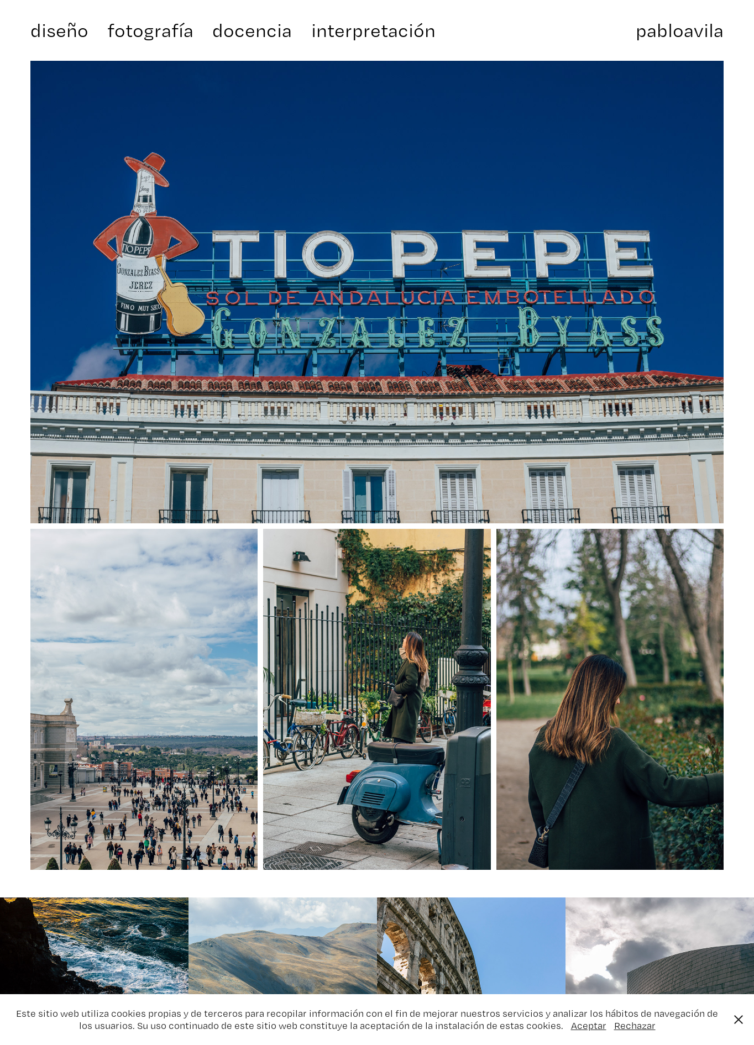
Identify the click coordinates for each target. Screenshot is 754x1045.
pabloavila (680, 30)
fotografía (150, 30)
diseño (59, 30)
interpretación (373, 30)
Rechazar (635, 1025)
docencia (252, 30)
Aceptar (588, 1025)
